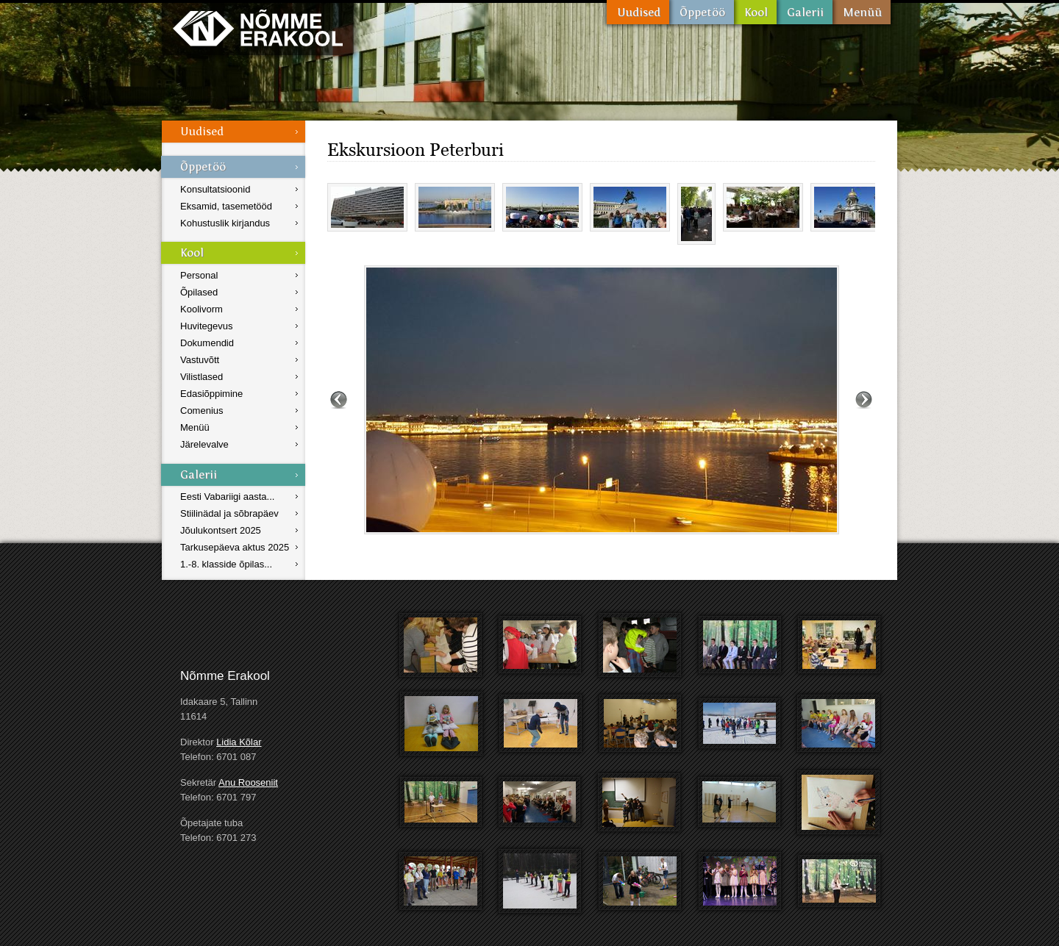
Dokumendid (207, 342)
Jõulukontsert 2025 (220, 530)
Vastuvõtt (199, 359)
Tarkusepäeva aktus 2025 (234, 547)
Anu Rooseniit (248, 782)
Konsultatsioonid (215, 189)
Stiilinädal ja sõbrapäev (229, 513)
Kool (755, 12)
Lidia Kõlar (238, 742)
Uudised (638, 12)
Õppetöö (701, 12)
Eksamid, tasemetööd (226, 206)
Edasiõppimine (211, 393)
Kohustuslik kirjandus (225, 223)
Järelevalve (204, 444)
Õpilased (199, 292)
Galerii (804, 12)
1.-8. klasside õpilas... (226, 564)
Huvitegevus (206, 326)
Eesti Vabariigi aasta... (227, 496)
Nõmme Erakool (258, 27)
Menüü (861, 12)
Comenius (202, 410)
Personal (199, 275)
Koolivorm (201, 309)
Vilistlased (201, 376)
